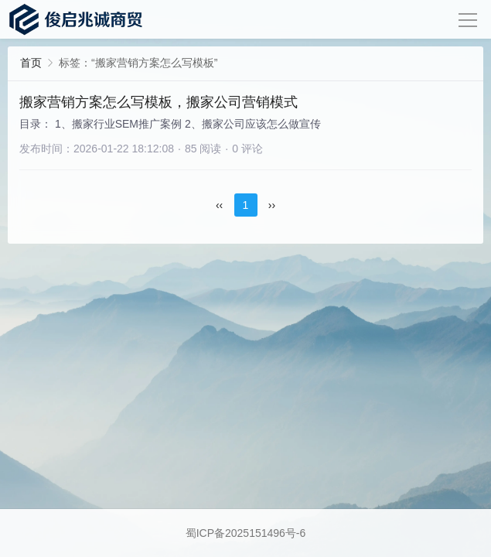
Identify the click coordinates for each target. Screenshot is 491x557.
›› (271, 205)
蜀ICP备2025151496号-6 (246, 533)
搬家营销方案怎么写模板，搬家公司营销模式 (158, 102)
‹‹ (219, 205)
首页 (31, 62)
